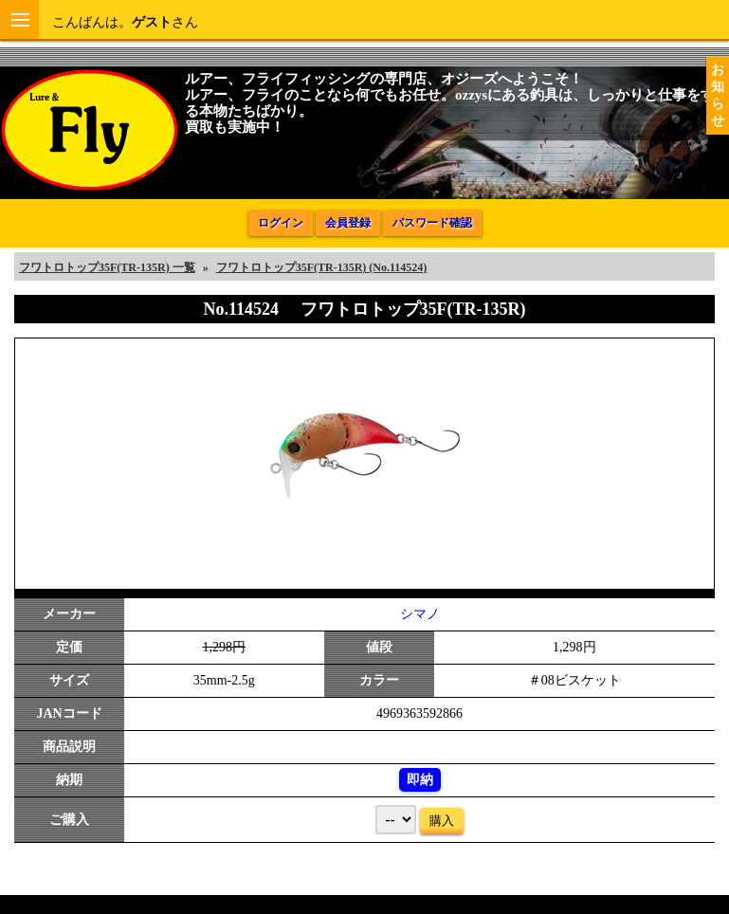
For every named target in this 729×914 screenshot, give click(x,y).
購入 (441, 820)
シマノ (420, 614)
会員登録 (348, 222)
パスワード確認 (432, 222)
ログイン (280, 222)
